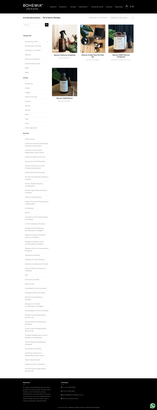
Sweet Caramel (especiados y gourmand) (36, 330)
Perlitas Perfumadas (32, 64)
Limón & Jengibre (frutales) (35, 224)
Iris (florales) (29, 208)
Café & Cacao (30, 139)
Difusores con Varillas (33, 50)
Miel (26, 275)
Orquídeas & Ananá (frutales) (35, 288)
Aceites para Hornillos (33, 46)
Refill (27, 68)
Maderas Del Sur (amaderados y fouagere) (36, 249)
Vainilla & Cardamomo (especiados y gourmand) (34, 354)
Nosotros (53, 7)
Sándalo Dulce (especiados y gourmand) (35, 316)
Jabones (28, 55)
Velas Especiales (31, 128)
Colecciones (83, 7)
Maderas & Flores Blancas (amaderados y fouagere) (34, 229)
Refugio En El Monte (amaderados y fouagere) (34, 305)
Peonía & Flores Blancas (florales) (34, 298)
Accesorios (29, 84)
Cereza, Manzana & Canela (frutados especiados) (35, 167)
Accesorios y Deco (31, 41)
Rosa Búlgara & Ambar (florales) (36, 311)
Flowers (28, 101)
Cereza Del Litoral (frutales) (35, 161)
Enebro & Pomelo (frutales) (35, 172)
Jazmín (27, 213)
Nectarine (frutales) (32, 279)
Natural (27, 110)
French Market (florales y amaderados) (34, 185)
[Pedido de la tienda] (122, 17)
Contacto (109, 7)
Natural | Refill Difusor (64, 98)
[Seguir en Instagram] (133, 6)
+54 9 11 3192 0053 (69, 391)
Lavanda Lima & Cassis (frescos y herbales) (36, 218)
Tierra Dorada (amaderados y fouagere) (35, 343)
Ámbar (27, 88)
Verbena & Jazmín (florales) (35, 364)
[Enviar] (46, 24)
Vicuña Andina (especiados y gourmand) (35, 370)
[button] (126, 6)
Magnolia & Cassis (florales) (35, 259)
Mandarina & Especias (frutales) (36, 264)
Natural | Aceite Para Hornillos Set (93, 56)
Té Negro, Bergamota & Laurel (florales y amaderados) (36, 336)
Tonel (27, 123)
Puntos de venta (97, 7)
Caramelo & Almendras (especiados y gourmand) (34, 151)
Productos (63, 7)
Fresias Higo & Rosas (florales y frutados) (36, 191)
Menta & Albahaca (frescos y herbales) (35, 269)
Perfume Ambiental (32, 59)
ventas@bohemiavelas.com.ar (73, 395)
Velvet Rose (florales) (32, 360)
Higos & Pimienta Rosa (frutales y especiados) (36, 203)
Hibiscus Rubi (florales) (33, 197)
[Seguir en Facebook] (130, 6)
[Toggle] (47, 41)
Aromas (73, 7)
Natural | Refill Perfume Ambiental (121, 56)
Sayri (27, 119)
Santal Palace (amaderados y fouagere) (35, 323)
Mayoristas (119, 7)
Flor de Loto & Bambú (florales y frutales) (36, 178)
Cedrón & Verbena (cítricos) (35, 157)
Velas (27, 72)
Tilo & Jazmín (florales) (33, 349)
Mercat (27, 106)
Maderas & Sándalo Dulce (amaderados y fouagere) (34, 243)
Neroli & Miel (29, 284)
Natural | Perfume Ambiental (64, 55)
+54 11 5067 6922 (69, 387)
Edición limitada (31, 97)
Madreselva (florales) (32, 255)
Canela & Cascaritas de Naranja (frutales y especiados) (36, 145)
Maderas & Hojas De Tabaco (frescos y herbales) (35, 236)
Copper (27, 92)
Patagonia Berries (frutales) (35, 293)
